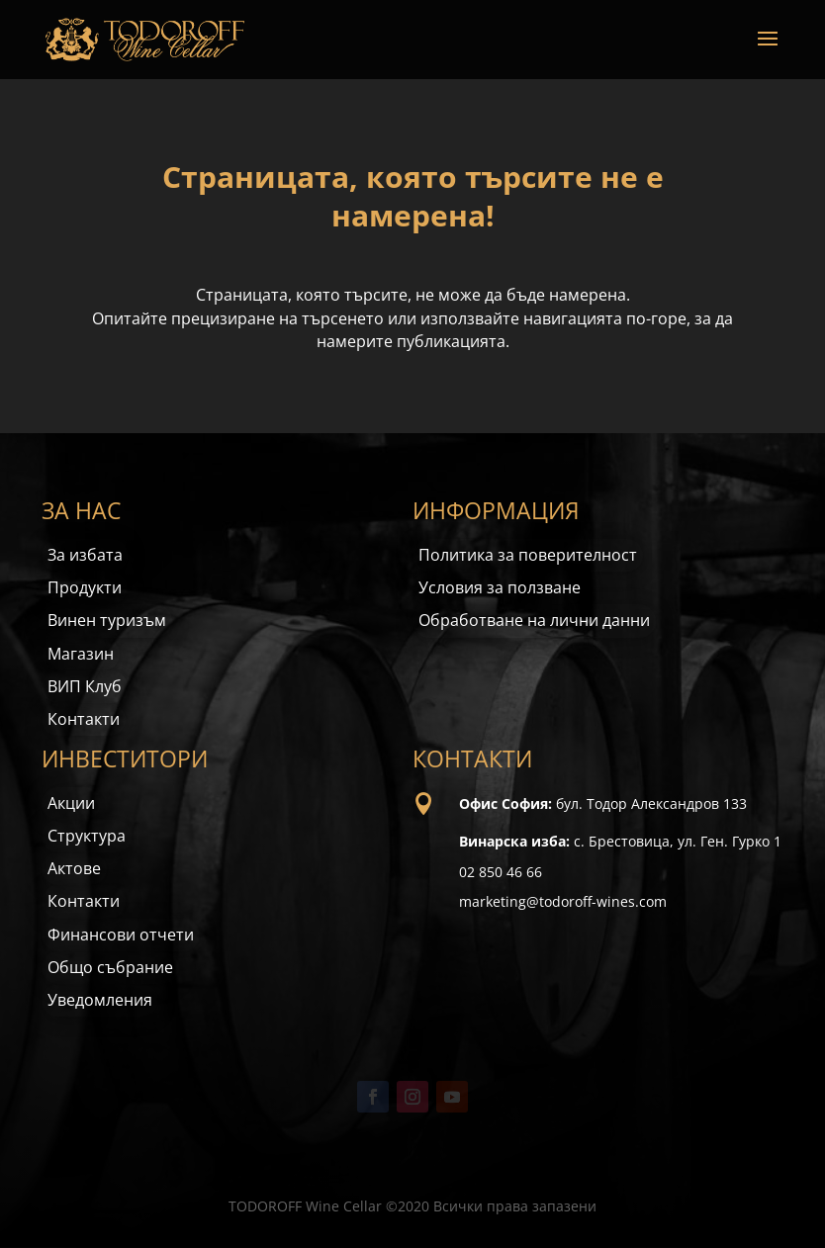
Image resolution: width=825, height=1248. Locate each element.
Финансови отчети (120, 934)
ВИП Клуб (84, 686)
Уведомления (99, 1000)
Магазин (80, 654)
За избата (85, 555)
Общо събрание (110, 967)
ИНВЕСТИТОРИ (125, 758)
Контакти (83, 719)
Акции (71, 803)
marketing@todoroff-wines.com (563, 901)
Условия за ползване (499, 587)
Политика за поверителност (527, 555)
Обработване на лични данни (534, 620)
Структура (86, 836)
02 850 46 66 (500, 871)
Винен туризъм (106, 620)
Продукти (84, 587)
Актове (74, 868)
